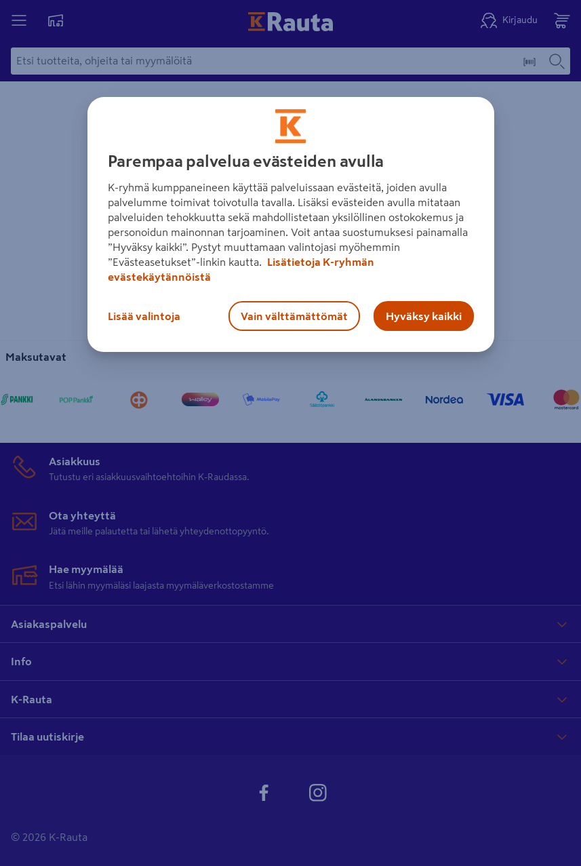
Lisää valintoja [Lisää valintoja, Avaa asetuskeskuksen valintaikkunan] (144, 316)
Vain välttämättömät (294, 316)
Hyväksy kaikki (424, 316)
